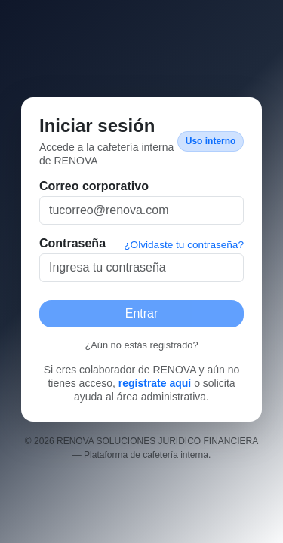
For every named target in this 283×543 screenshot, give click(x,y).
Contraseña (72, 243)
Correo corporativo (94, 185)
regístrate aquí (154, 383)
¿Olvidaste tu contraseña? (184, 244)
